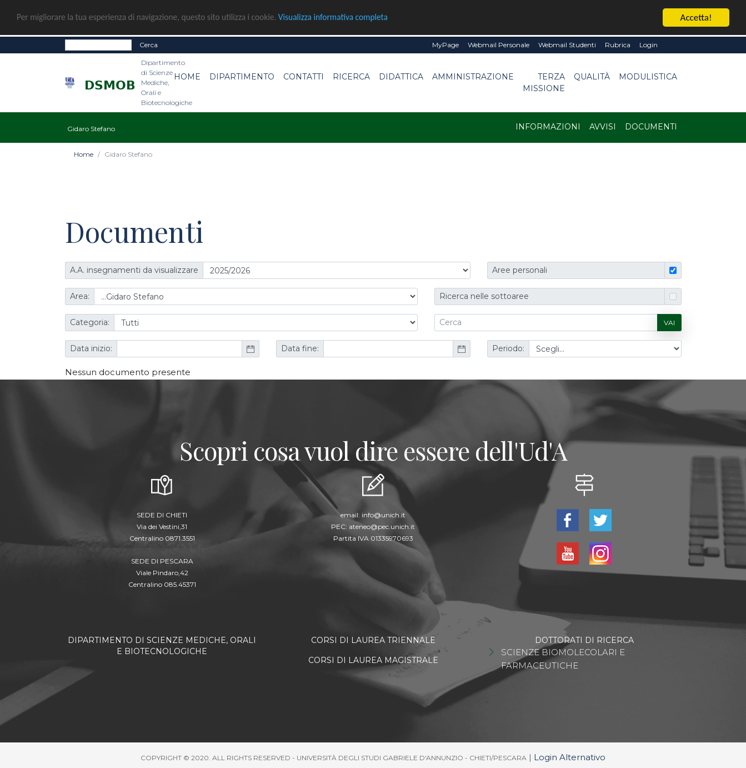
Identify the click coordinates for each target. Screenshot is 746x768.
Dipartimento (241, 76)
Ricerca (351, 76)
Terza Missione (544, 82)
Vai (669, 321)
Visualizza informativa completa (366, 17)
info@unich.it (383, 514)
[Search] (98, 44)
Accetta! (696, 17)
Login (648, 44)
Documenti (651, 126)
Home (187, 76)
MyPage (445, 44)
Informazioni (547, 126)
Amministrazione (473, 76)
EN (672, 44)
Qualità (592, 76)
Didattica (401, 76)
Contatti (303, 76)
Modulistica (648, 76)
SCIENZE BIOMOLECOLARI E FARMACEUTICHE (563, 658)
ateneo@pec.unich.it (382, 526)
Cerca (148, 44)
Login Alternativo (569, 756)
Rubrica (617, 44)
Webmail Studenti (567, 44)
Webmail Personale (498, 44)
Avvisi (602, 126)
